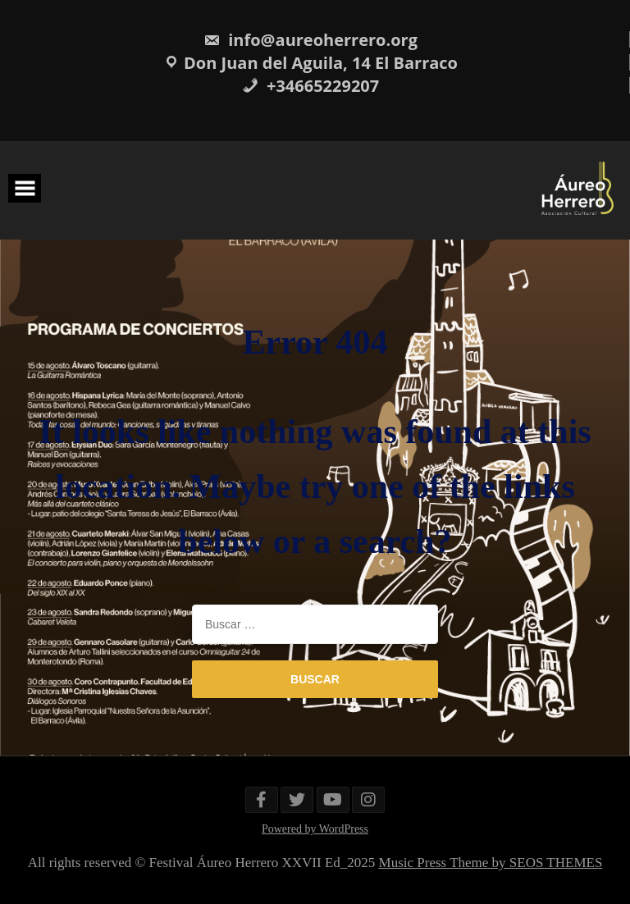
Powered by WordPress (315, 829)
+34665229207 (310, 86)
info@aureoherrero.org (310, 40)
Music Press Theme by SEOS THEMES (491, 862)
